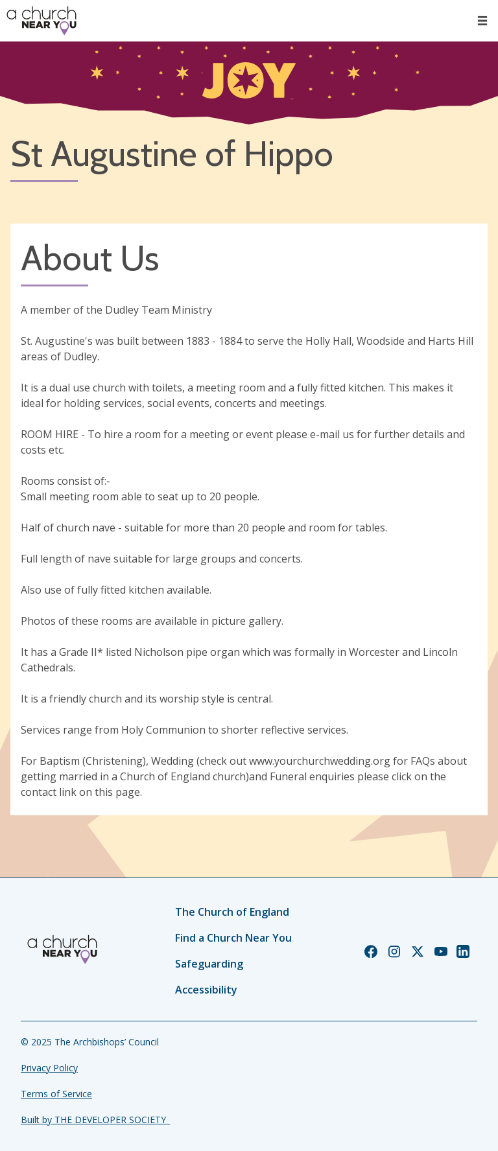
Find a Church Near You (233, 938)
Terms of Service (56, 1093)
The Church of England (232, 912)
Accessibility (206, 989)
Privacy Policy (49, 1068)
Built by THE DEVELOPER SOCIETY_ (95, 1119)
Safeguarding (209, 964)
